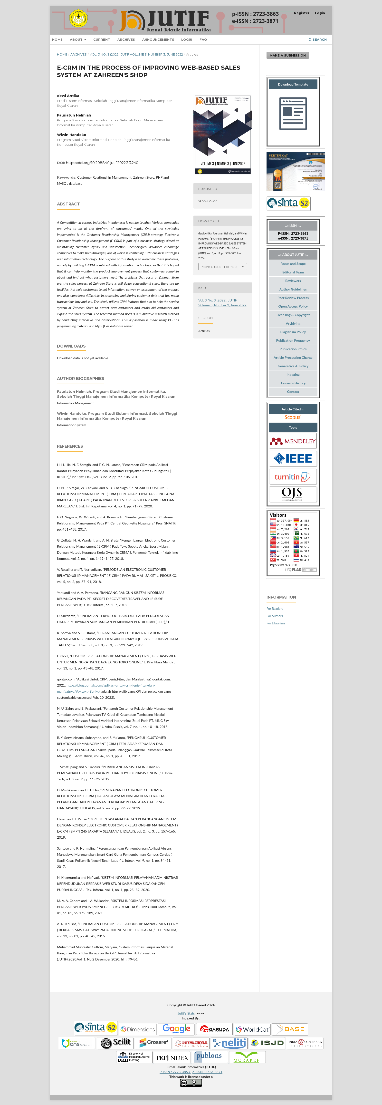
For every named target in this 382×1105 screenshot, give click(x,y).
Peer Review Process (293, 298)
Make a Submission (288, 55)
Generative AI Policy (293, 366)
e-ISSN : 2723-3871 (207, 1072)
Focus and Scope (293, 264)
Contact (293, 391)
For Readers (275, 609)
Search (318, 39)
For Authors (275, 616)
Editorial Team (293, 272)
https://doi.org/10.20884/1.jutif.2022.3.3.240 (102, 163)
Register (301, 13)
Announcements (158, 39)
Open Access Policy (293, 306)
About (77, 39)
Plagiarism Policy (293, 332)
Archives (126, 39)
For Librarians (276, 623)
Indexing (292, 374)
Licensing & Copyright (293, 315)
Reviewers (293, 281)
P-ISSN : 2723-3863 (175, 1072)
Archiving (293, 323)
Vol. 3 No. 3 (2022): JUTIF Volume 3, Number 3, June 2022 (136, 54)
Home (57, 39)
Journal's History (293, 383)
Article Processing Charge (293, 357)
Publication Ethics (293, 349)
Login (186, 39)
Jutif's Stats (186, 1013)
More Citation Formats (219, 267)
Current (101, 39)
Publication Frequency (293, 340)
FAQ (203, 39)
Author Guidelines (293, 289)
